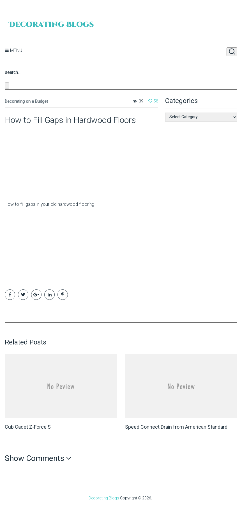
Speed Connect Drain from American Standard (176, 427)
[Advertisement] (40, 160)
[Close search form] (7, 85)
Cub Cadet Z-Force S (28, 427)
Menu (16, 50)
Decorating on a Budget (26, 101)
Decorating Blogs (104, 498)
